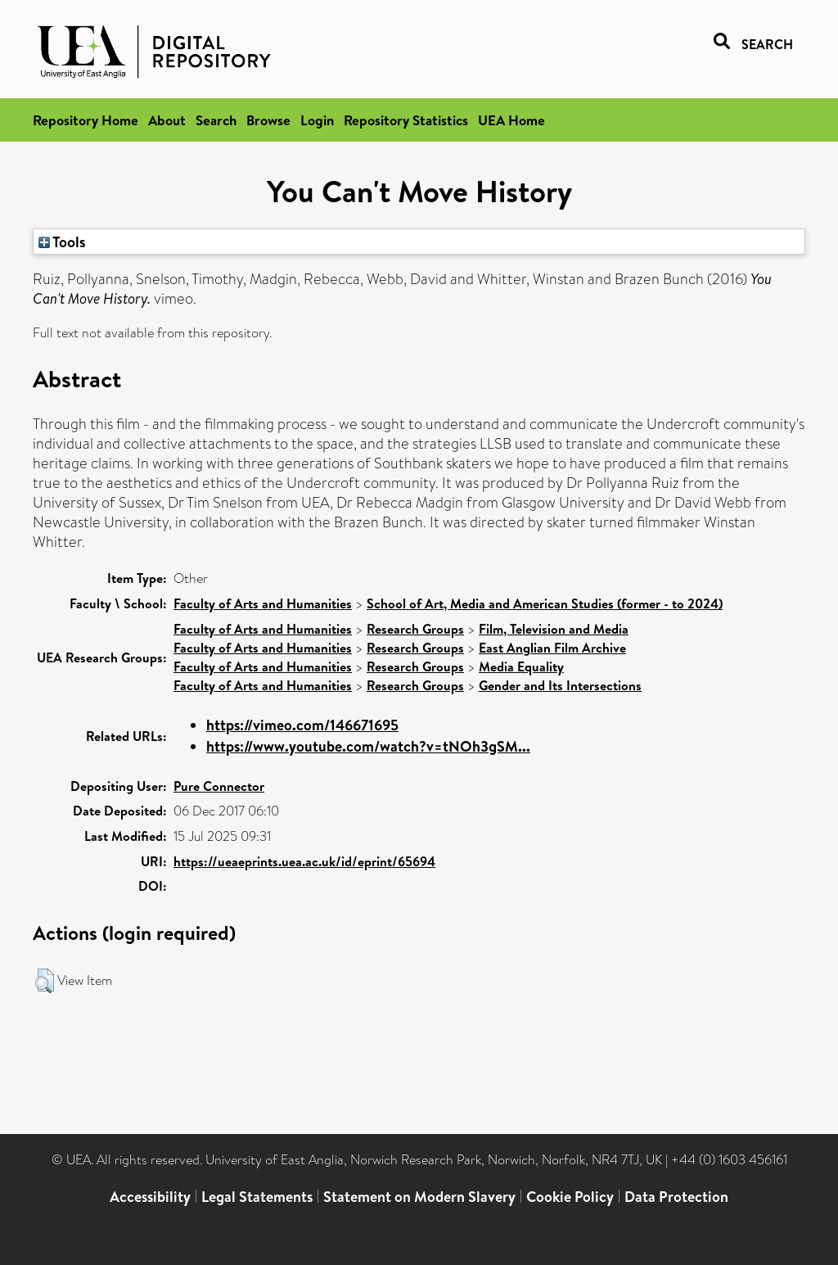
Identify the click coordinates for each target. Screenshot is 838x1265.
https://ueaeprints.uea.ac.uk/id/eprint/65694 (304, 861)
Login (317, 120)
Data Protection (676, 1196)
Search (216, 120)
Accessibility (150, 1196)
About (167, 120)
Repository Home (85, 120)
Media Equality (521, 666)
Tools (62, 241)
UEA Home (511, 120)
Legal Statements (257, 1196)
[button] (44, 981)
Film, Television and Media (553, 629)
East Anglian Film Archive (552, 648)
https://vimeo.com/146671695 (302, 725)
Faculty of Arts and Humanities (262, 603)
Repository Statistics (406, 120)
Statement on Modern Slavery (419, 1196)
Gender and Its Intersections (560, 685)
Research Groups (415, 629)
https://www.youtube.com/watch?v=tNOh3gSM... (368, 746)
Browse (268, 120)
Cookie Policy (570, 1196)
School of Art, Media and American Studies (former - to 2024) (545, 603)
